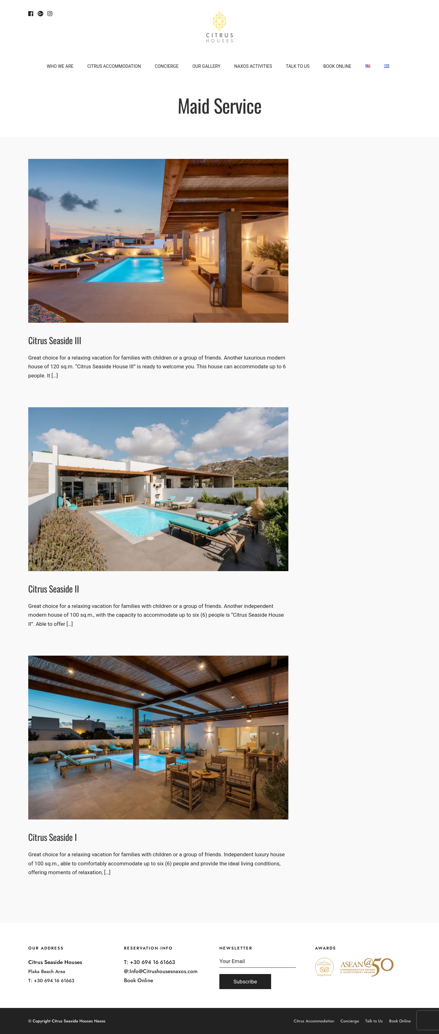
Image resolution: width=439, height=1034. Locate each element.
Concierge (167, 66)
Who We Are (60, 66)
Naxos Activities (253, 66)
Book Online (337, 66)
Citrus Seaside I (52, 837)
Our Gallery (206, 66)
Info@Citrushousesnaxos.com (164, 971)
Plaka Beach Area (46, 971)
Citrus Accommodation (114, 66)
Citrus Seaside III (54, 340)
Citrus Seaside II (53, 588)
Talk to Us (297, 66)
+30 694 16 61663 (54, 980)
